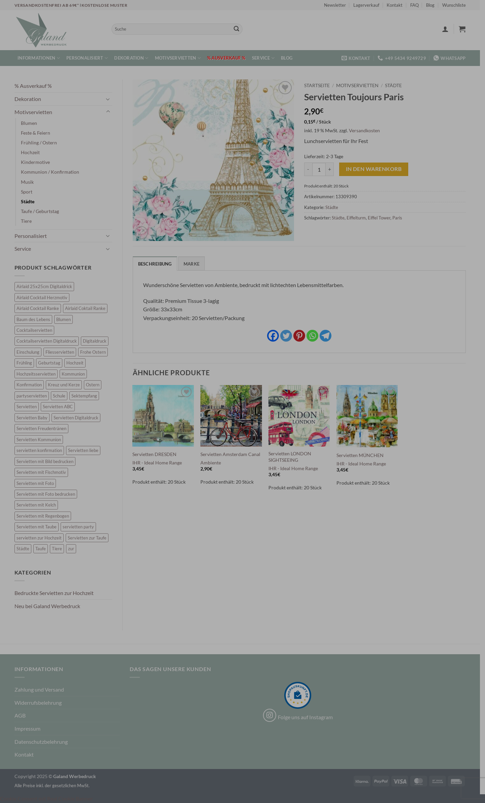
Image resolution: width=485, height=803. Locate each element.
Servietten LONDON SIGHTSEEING (292, 457)
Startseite (319, 85)
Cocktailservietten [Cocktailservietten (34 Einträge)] (37, 330)
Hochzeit (32, 152)
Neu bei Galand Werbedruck (50, 606)
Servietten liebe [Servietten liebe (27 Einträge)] (85, 450)
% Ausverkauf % (228, 58)
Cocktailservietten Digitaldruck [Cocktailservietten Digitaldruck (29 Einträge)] (49, 341)
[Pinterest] (302, 336)
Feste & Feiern (38, 133)
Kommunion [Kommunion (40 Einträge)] (75, 374)
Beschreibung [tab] (157, 264)
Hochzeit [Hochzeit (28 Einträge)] (77, 362)
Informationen (41, 58)
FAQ (417, 5)
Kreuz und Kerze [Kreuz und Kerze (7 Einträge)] (66, 384)
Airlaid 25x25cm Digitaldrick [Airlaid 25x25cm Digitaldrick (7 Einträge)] (46, 286)
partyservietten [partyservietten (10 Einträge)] (34, 395)
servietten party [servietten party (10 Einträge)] (80, 526)
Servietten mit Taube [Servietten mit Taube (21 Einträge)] (39, 526)
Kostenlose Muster (107, 5)
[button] (447, 29)
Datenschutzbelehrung (43, 741)
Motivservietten (180, 58)
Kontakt (397, 5)
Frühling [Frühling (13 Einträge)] (26, 362)
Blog (433, 5)
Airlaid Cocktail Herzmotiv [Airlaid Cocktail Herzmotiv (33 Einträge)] (44, 297)
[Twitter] (288, 336)
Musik (29, 182)
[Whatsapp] (315, 336)
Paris (400, 217)
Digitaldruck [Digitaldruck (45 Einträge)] (97, 341)
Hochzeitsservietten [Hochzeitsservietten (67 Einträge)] (38, 374)
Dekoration (134, 58)
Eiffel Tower (381, 217)
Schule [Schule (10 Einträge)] (61, 395)
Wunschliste (456, 5)
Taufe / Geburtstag (42, 211)
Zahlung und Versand (41, 689)
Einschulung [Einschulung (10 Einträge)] (30, 352)
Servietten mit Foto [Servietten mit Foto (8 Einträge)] (37, 483)
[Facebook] (275, 336)
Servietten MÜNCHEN (362, 455)
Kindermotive (37, 162)
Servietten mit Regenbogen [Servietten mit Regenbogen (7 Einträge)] (45, 516)
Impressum (30, 728)
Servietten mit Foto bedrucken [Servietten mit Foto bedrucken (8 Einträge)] (48, 494)
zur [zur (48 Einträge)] (73, 548)
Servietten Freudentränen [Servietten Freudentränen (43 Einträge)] (44, 428)
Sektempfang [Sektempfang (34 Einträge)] (86, 395)
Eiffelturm (358, 217)
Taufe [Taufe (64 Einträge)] (43, 548)
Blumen (31, 123)
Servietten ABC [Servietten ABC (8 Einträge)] (60, 406)
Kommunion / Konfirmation (52, 172)
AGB (22, 715)
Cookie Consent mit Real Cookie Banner (46, 798)
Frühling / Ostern (41, 142)
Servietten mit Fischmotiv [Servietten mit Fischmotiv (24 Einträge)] (43, 472)
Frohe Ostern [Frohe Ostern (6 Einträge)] (95, 352)
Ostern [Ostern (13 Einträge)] (95, 384)
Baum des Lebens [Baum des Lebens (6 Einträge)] (36, 319)
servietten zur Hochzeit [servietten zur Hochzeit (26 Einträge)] (41, 537)
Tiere (28, 221)
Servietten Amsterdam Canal (233, 454)
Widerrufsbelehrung (40, 702)
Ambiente (213, 462)
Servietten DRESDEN (157, 454)
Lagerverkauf (369, 5)
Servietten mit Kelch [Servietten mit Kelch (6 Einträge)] (38, 505)
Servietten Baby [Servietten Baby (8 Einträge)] (34, 417)
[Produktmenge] (321, 169)
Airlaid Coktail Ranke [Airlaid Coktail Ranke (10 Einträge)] (87, 308)
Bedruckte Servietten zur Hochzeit (56, 593)
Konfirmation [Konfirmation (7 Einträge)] (31, 384)
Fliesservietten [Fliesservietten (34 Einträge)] (62, 352)
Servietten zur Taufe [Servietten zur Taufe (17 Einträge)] (89, 537)
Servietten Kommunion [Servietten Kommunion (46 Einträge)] (41, 439)
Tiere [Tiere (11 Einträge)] (59, 548)
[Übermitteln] (239, 29)
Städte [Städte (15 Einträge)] (25, 548)
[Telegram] (328, 336)
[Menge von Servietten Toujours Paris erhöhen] (332, 169)
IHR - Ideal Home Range (160, 462)
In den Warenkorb (376, 169)
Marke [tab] (194, 264)
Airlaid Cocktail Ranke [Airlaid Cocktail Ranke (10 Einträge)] (40, 308)
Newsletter (337, 5)
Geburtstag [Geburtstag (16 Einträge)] (51, 362)
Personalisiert (89, 58)
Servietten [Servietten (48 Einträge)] (29, 406)
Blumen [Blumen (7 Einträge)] (66, 319)
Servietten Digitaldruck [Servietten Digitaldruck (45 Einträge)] (78, 417)
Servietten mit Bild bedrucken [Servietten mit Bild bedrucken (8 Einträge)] (47, 461)
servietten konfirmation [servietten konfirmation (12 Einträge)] (41, 450)
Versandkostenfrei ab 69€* (50, 5)
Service (265, 58)
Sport (29, 192)
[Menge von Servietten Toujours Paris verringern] (311, 169)
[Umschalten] (110, 99)
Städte (30, 201)
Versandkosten (367, 130)
